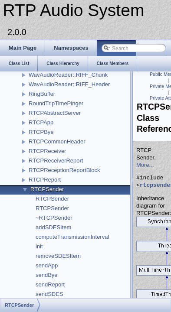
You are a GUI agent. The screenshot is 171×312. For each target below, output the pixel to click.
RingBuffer (42, 94)
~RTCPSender (54, 217)
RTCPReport (45, 179)
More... (145, 165)
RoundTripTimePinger (56, 103)
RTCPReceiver (47, 151)
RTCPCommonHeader (57, 141)
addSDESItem (53, 227)
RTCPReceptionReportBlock (64, 170)
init (39, 246)
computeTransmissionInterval (72, 237)
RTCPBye (41, 132)
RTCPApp (41, 122)
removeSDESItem (58, 256)
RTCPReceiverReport (56, 160)
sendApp (47, 265)
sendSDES (49, 294)
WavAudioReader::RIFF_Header (69, 84)
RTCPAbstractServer (55, 113)
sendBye (47, 275)
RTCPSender (47, 189)
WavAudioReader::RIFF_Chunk (68, 75)
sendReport (50, 284)
